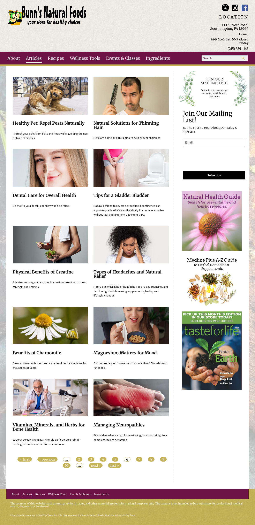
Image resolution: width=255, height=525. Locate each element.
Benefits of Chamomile (37, 353)
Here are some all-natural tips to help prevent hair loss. (127, 138)
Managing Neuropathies (119, 425)
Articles (34, 58)
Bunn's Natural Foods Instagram (235, 7)
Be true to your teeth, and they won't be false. (41, 206)
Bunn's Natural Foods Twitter (225, 7)
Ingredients (158, 58)
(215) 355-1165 (238, 49)
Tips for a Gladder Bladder (121, 195)
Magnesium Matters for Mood (125, 353)
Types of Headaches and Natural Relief (127, 274)
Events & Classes (123, 58)
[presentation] (214, 159)
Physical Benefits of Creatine (43, 272)
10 (66, 465)
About (13, 58)
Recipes (56, 58)
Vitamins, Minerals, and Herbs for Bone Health (49, 427)
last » (114, 465)
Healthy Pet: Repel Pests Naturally (48, 123)
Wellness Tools (85, 58)
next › (95, 465)
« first (25, 459)
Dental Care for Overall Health (44, 195)
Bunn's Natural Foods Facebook (244, 7)
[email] (214, 142)
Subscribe (214, 175)
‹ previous (47, 459)
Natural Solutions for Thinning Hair (126, 125)
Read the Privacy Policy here (120, 515)
